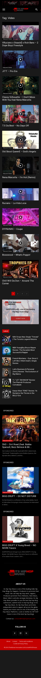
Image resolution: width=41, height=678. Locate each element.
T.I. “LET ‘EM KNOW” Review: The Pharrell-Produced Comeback (24, 382)
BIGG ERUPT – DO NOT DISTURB (19, 496)
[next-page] (27, 293)
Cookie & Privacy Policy (20, 644)
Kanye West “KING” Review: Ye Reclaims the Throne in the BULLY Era (25, 393)
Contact (14, 641)
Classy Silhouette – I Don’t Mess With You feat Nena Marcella (18, 98)
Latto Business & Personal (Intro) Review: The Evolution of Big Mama (25, 371)
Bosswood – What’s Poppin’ (16, 255)
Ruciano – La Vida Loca (14, 203)
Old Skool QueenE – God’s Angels (19, 151)
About (8, 641)
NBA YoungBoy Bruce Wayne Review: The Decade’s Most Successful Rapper (24, 350)
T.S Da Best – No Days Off (15, 125)
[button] (3, 10)
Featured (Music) (7, 492)
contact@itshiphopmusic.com (24, 619)
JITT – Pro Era (9, 71)
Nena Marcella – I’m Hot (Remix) (18, 177)
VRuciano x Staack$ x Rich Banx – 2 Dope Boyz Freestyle (20, 44)
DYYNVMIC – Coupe (12, 229)
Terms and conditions (26, 641)
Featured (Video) (7, 39)
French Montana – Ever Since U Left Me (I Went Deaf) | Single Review (25, 360)
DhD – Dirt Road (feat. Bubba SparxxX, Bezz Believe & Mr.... (17, 445)
